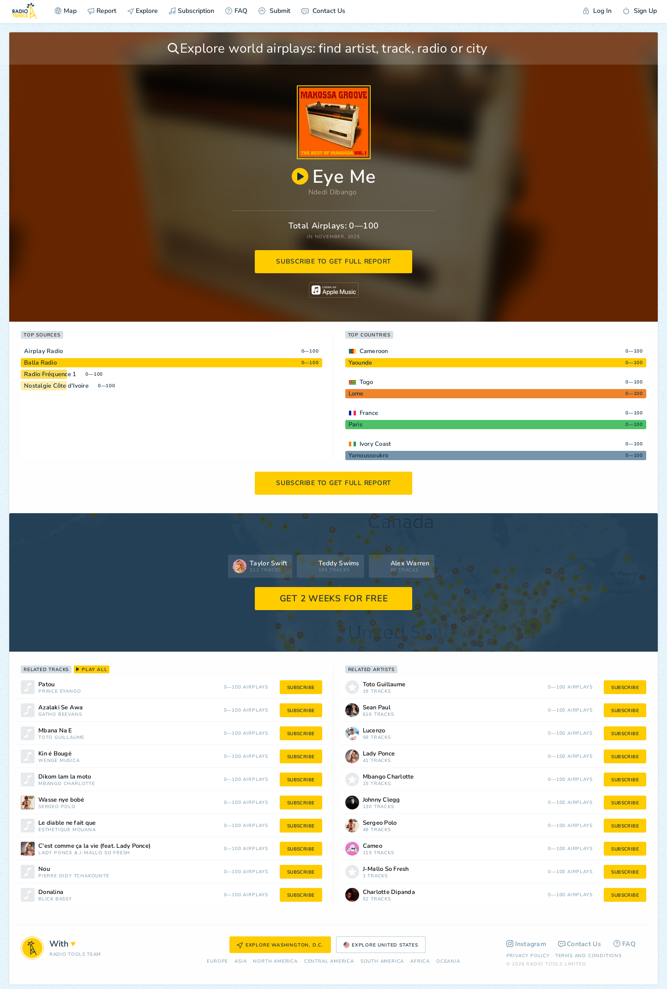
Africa (420, 961)
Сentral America (329, 961)
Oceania (448, 961)
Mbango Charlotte (66, 783)
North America (275, 961)
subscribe (301, 687)
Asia (240, 961)
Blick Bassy (55, 899)
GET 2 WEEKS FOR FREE (334, 599)
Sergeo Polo (57, 806)
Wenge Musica (59, 760)
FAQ (236, 10)
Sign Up (640, 10)
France (369, 413)
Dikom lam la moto (64, 776)
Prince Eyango (59, 691)
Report (102, 10)
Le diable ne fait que (67, 823)
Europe (217, 961)
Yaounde (361, 363)
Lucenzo (374, 730)
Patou (46, 684)
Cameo (372, 846)
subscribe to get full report (333, 261)
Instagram (526, 944)
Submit (274, 10)
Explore (142, 10)
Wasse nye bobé (61, 800)
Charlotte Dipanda (389, 892)
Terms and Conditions (588, 956)
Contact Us (323, 10)
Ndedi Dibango (332, 192)
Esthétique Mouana (67, 830)
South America (382, 961)
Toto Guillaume (61, 737)
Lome (356, 394)
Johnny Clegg (381, 800)
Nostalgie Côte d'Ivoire (56, 386)
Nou (44, 869)
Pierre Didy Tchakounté (73, 876)
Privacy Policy (528, 956)
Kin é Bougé (55, 753)
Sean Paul (377, 707)
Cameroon (374, 351)
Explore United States (380, 945)
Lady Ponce (55, 853)
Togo (366, 382)
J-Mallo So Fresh (104, 853)
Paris (355, 424)
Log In (597, 10)
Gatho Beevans (60, 714)
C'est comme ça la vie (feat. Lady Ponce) (94, 846)
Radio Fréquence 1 (50, 374)
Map (65, 10)
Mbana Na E (55, 730)
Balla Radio (40, 363)
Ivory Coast (375, 444)
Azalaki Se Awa (60, 707)
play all (91, 669)
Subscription (191, 10)
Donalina (50, 892)
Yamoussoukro (369, 455)
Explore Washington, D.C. (280, 945)
